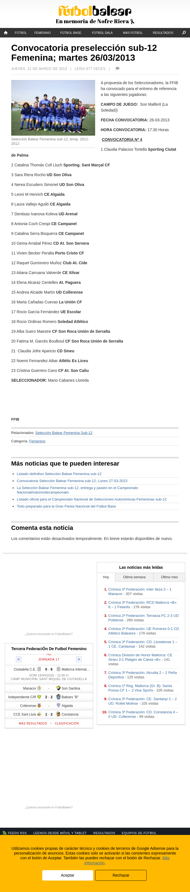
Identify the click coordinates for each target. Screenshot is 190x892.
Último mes (169, 577)
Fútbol (21, 32)
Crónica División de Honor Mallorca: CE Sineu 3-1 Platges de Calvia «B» (140, 657)
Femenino (42, 32)
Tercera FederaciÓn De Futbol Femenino (48, 648)
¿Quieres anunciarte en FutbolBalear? (49, 634)
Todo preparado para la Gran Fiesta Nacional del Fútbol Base (66, 506)
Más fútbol (133, 32)
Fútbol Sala (102, 32)
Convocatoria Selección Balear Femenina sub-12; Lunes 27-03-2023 (72, 481)
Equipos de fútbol (139, 833)
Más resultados (33, 723)
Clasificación (67, 723)
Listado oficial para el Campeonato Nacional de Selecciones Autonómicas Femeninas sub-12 (91, 499)
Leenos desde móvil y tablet (60, 833)
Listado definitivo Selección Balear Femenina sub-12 (59, 474)
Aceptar (67, 875)
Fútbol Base (70, 32)
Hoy (106, 577)
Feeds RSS (17, 833)
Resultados (163, 32)
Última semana (134, 577)
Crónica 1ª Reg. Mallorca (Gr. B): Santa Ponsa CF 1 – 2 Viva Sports (140, 688)
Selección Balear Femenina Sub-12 (64, 433)
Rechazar (120, 875)
